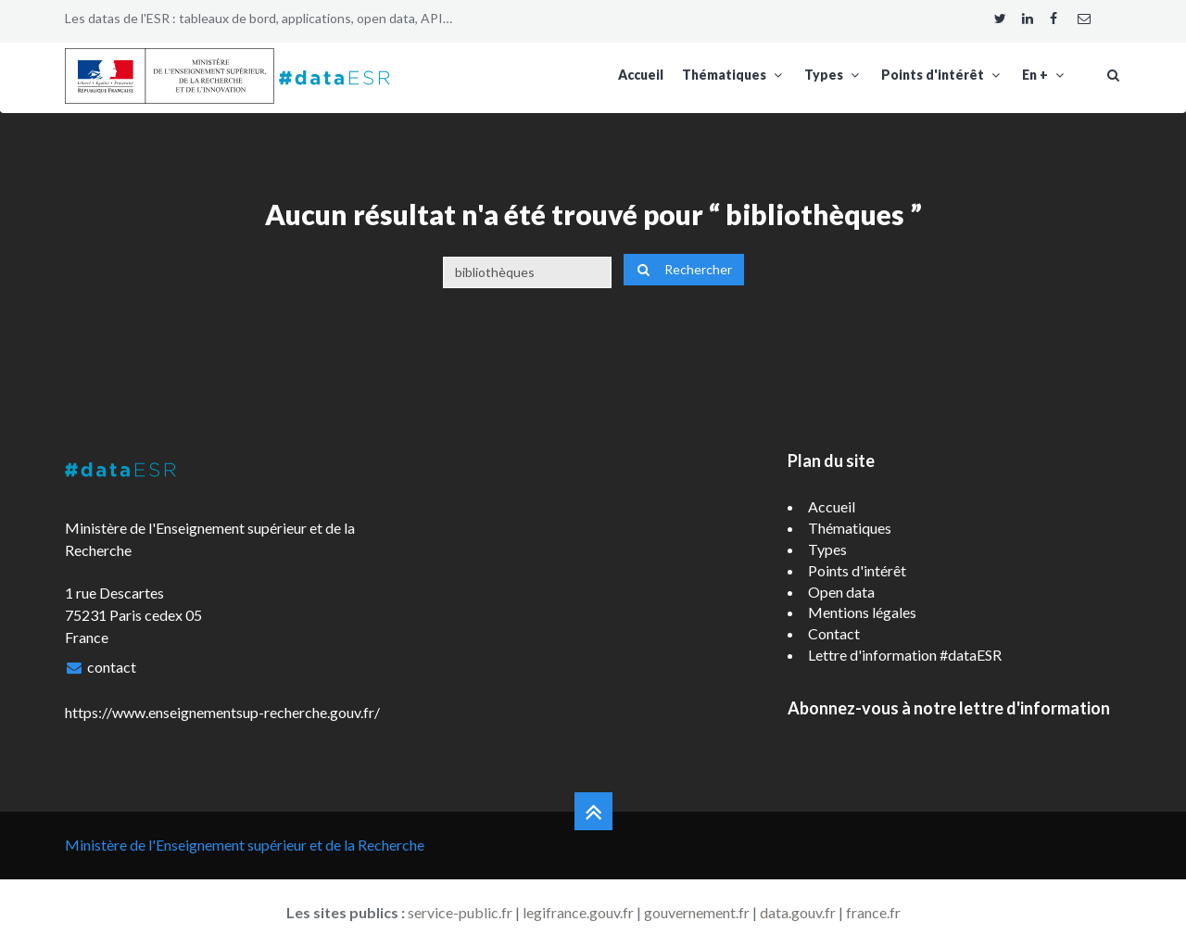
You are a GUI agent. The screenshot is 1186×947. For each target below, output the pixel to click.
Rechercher (684, 269)
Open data (841, 591)
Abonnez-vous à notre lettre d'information (949, 708)
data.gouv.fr (798, 912)
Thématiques (734, 74)
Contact (834, 633)
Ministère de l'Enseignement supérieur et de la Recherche (244, 844)
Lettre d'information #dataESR (905, 654)
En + (1044, 74)
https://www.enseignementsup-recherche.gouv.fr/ (222, 712)
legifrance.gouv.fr (578, 912)
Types (833, 74)
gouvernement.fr (697, 912)
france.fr (873, 912)
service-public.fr (460, 912)
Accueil (640, 74)
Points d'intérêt (942, 74)
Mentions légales (862, 612)
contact (111, 667)
